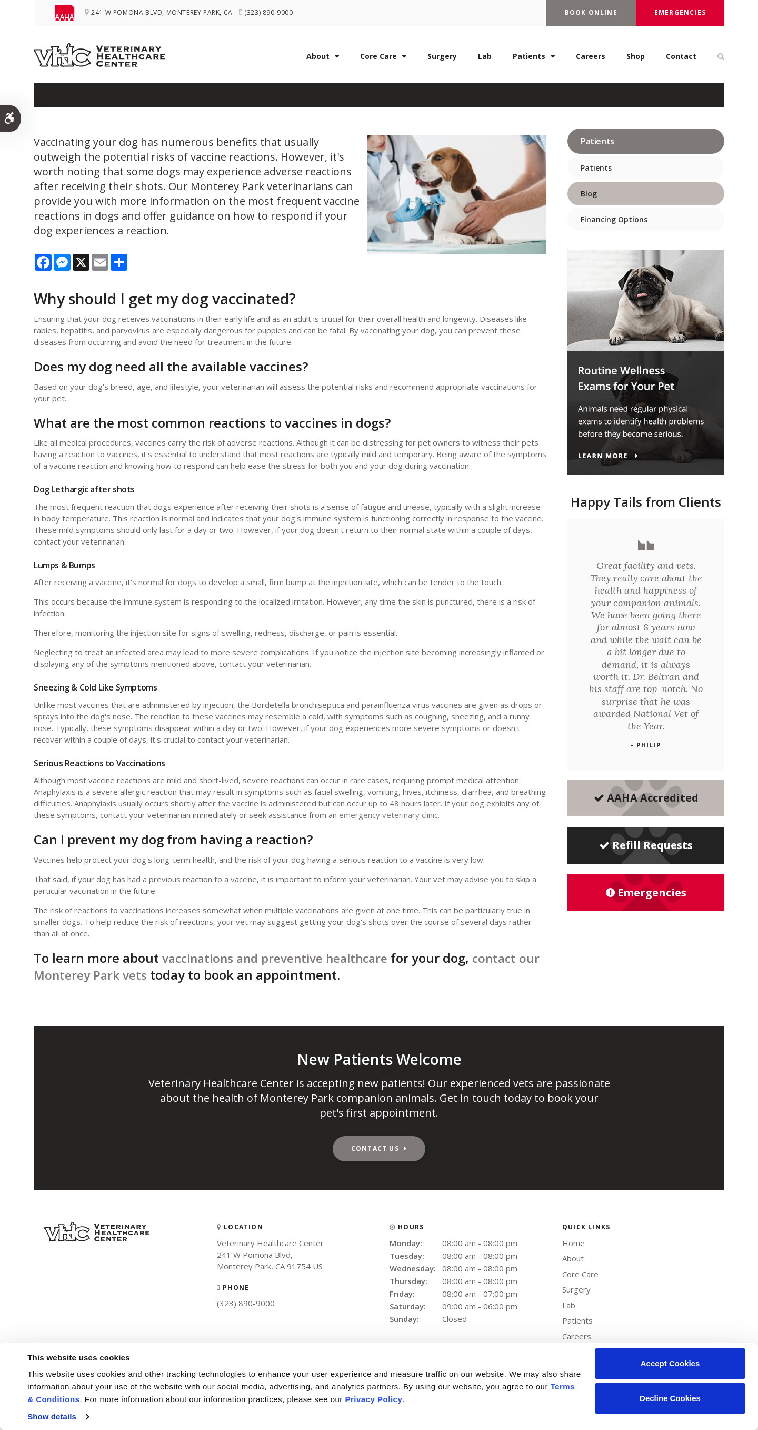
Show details (51, 1416)
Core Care (378, 58)
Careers (590, 58)
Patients (529, 58)
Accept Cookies (670, 1363)
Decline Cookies (670, 1398)
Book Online (591, 12)
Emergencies (680, 12)
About (318, 58)
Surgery (442, 58)
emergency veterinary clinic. (389, 815)
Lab (485, 58)
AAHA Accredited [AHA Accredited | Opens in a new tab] (646, 798)
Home (573, 1243)
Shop (635, 58)
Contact (681, 58)
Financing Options (614, 219)
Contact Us (375, 1148)
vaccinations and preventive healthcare (284, 958)
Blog (589, 194)
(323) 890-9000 (246, 1303)
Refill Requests (646, 845)
